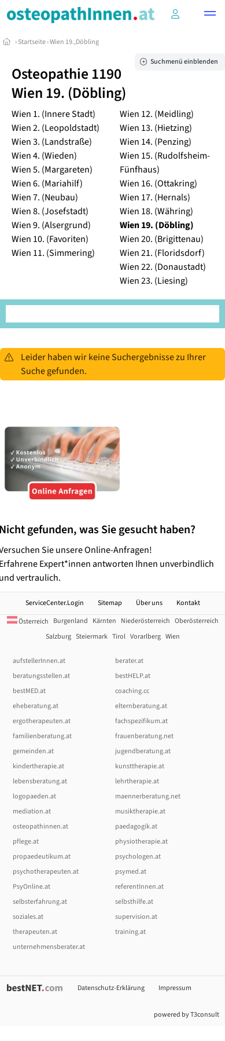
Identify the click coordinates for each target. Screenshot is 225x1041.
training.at (130, 932)
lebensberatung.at (40, 781)
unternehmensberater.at (49, 947)
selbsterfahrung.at (40, 902)
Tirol (119, 637)
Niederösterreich (145, 621)
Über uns (149, 603)
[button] (210, 15)
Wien (172, 637)
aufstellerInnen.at (39, 661)
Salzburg (58, 637)
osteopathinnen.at (40, 826)
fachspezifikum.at (141, 721)
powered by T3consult (186, 1015)
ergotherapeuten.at (42, 721)
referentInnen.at (139, 887)
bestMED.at (29, 691)
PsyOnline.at (31, 887)
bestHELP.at (132, 676)
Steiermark (92, 637)
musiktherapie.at (140, 811)
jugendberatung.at (143, 751)
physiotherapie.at (141, 841)
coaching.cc (132, 691)
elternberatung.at (141, 706)
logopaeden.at (34, 796)
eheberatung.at (35, 706)
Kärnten (104, 621)
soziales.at (28, 917)
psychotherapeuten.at (46, 872)
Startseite (32, 42)
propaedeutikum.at (42, 857)
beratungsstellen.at (41, 676)
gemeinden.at (33, 751)
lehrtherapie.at (137, 781)
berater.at (129, 661)
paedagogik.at (136, 826)
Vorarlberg (145, 637)
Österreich (28, 621)
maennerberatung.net (147, 796)
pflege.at (26, 841)
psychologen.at (138, 857)
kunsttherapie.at (139, 766)
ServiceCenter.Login (54, 603)
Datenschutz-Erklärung (111, 988)
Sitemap (110, 603)
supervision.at (136, 917)
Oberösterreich (197, 621)
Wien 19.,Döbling (74, 42)
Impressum (174, 988)
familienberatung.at (42, 736)
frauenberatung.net (144, 736)
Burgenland (70, 621)
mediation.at (32, 811)
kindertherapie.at (38, 766)
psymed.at (130, 872)
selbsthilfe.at (134, 902)
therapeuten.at (35, 932)
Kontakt (188, 603)
